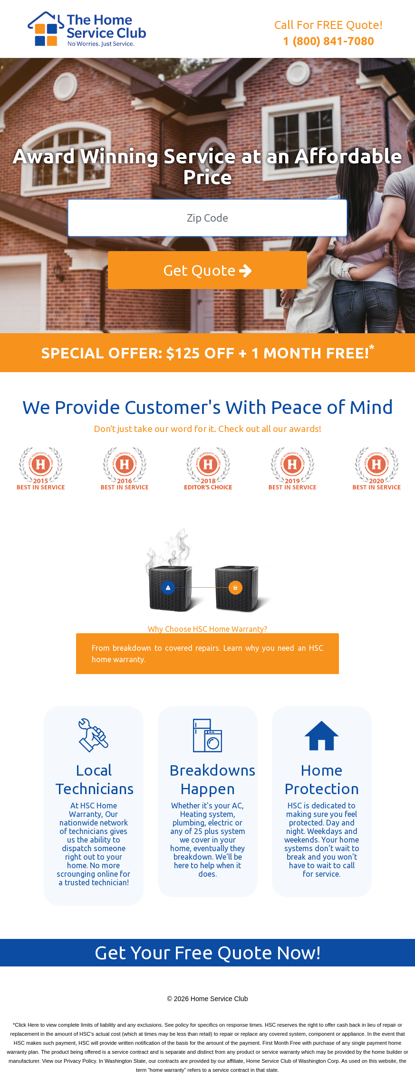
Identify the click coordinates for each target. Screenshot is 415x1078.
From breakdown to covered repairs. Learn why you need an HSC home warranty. (207, 654)
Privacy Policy (80, 1061)
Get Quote (207, 270)
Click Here (27, 1025)
